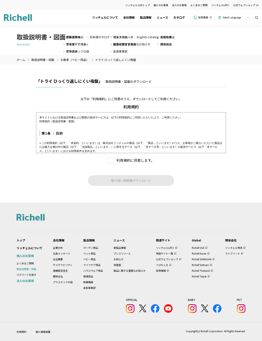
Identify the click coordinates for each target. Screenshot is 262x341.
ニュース (162, 17)
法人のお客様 (179, 5)
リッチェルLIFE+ (220, 5)
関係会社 (58, 276)
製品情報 (145, 17)
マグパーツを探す (26, 274)
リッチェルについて (105, 17)
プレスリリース (122, 253)
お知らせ (118, 259)
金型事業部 (89, 287)
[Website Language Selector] (235, 17)
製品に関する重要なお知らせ (130, 270)
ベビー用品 (89, 259)
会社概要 (58, 259)
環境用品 (88, 276)
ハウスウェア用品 (93, 270)
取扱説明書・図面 (26, 269)
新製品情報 (120, 247)
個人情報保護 (43, 331)
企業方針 (58, 247)
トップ (21, 240)
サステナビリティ (62, 265)
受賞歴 (117, 265)
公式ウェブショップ (244, 5)
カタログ (179, 17)
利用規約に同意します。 (135, 160)
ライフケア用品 (92, 265)
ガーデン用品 (90, 247)
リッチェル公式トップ (137, 5)
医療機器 (88, 282)
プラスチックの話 (63, 282)
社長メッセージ (61, 253)
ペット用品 (89, 253)
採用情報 (203, 17)
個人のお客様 (161, 5)
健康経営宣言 (60, 270)
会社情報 (129, 17)
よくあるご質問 (199, 5)
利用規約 (21, 331)
